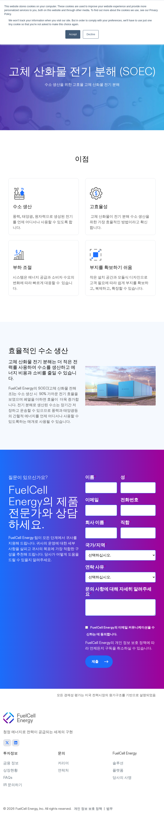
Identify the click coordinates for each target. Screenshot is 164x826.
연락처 (63, 770)
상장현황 (10, 770)
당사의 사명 (122, 777)
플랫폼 (118, 770)
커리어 (63, 763)
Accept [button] (73, 34)
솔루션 (118, 763)
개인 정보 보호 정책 (88, 809)
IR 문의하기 (12, 785)
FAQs (7, 777)
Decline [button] (90, 34)
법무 (109, 809)
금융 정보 (11, 763)
